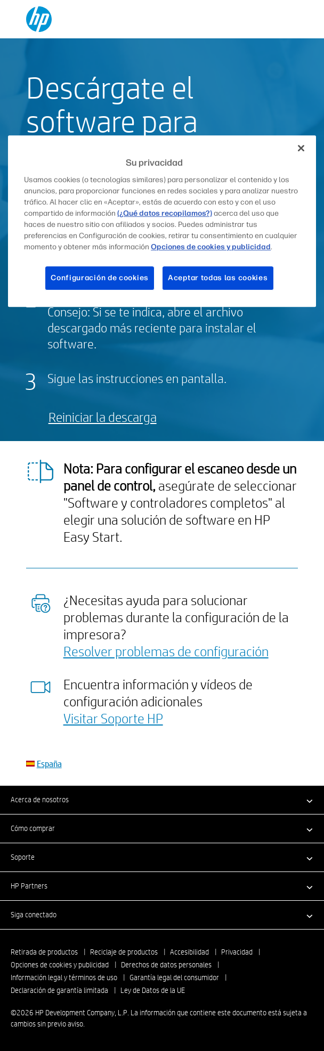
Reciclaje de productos (124, 952)
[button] (162, 799)
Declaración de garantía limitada (59, 990)
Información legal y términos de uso (64, 977)
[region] (162, 221)
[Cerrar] (301, 148)
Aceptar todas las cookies (218, 278)
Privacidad (237, 952)
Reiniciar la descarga (102, 417)
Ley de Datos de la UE (152, 990)
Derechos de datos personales (166, 964)
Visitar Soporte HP (113, 718)
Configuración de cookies (100, 278)
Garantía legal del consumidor (174, 977)
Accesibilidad (189, 952)
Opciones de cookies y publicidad (60, 964)
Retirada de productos (44, 952)
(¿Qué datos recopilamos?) (164, 213)
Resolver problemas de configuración (166, 650)
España (49, 763)
